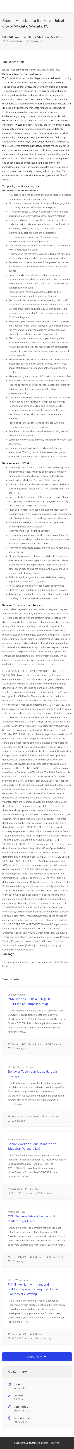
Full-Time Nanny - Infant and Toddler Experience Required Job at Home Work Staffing (33, 1289)
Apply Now (37, 1356)
